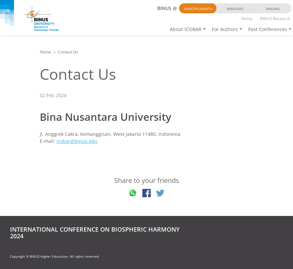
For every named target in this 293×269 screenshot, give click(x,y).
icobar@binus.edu (77, 141)
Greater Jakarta (198, 8)
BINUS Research (275, 18)
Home (247, 18)
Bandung (235, 8)
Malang (273, 8)
